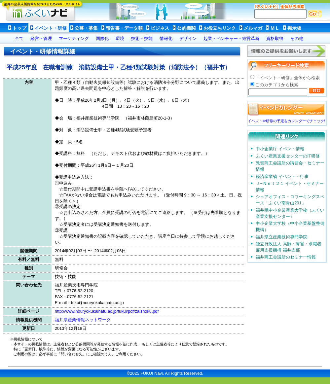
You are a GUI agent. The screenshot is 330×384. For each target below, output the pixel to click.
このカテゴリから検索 (276, 84)
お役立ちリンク (219, 28)
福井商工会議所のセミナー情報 (286, 257)
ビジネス (160, 28)
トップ (19, 28)
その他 (296, 38)
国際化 (102, 38)
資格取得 (274, 38)
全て (19, 38)
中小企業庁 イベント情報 (280, 148)
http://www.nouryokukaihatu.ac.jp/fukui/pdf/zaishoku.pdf (107, 311)
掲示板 (294, 28)
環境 (120, 38)
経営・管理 (41, 38)
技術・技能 (142, 38)
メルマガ (253, 28)
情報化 (166, 38)
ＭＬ (274, 28)
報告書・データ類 (124, 28)
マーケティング (74, 38)
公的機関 (186, 28)
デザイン (188, 38)
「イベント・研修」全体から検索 (287, 77)
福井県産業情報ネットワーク (83, 319)
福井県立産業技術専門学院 (281, 236)
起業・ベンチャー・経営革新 (231, 38)
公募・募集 (86, 28)
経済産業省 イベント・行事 (282, 176)
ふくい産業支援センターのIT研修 (287, 156)
